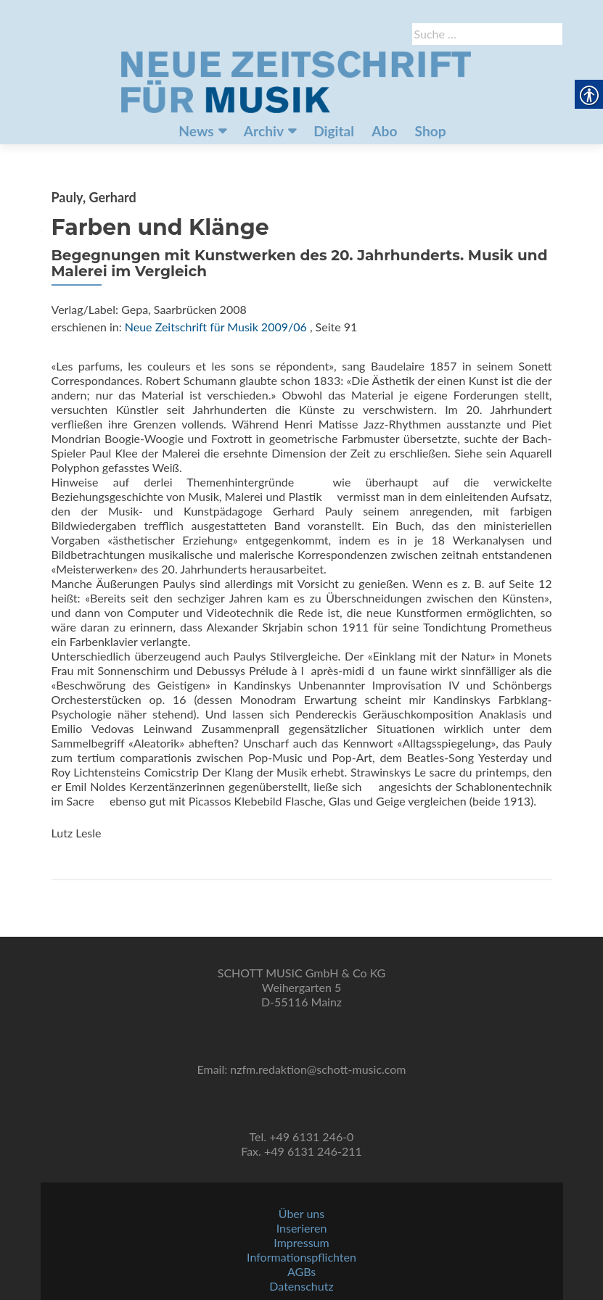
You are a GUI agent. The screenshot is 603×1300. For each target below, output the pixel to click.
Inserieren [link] (301, 1228)
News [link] (196, 131)
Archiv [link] (264, 131)
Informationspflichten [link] (301, 1257)
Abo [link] (384, 131)
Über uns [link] (301, 1213)
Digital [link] (333, 131)
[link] (296, 80)
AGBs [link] (301, 1271)
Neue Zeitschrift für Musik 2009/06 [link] (216, 327)
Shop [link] (430, 131)
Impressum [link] (301, 1242)
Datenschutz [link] (301, 1286)
